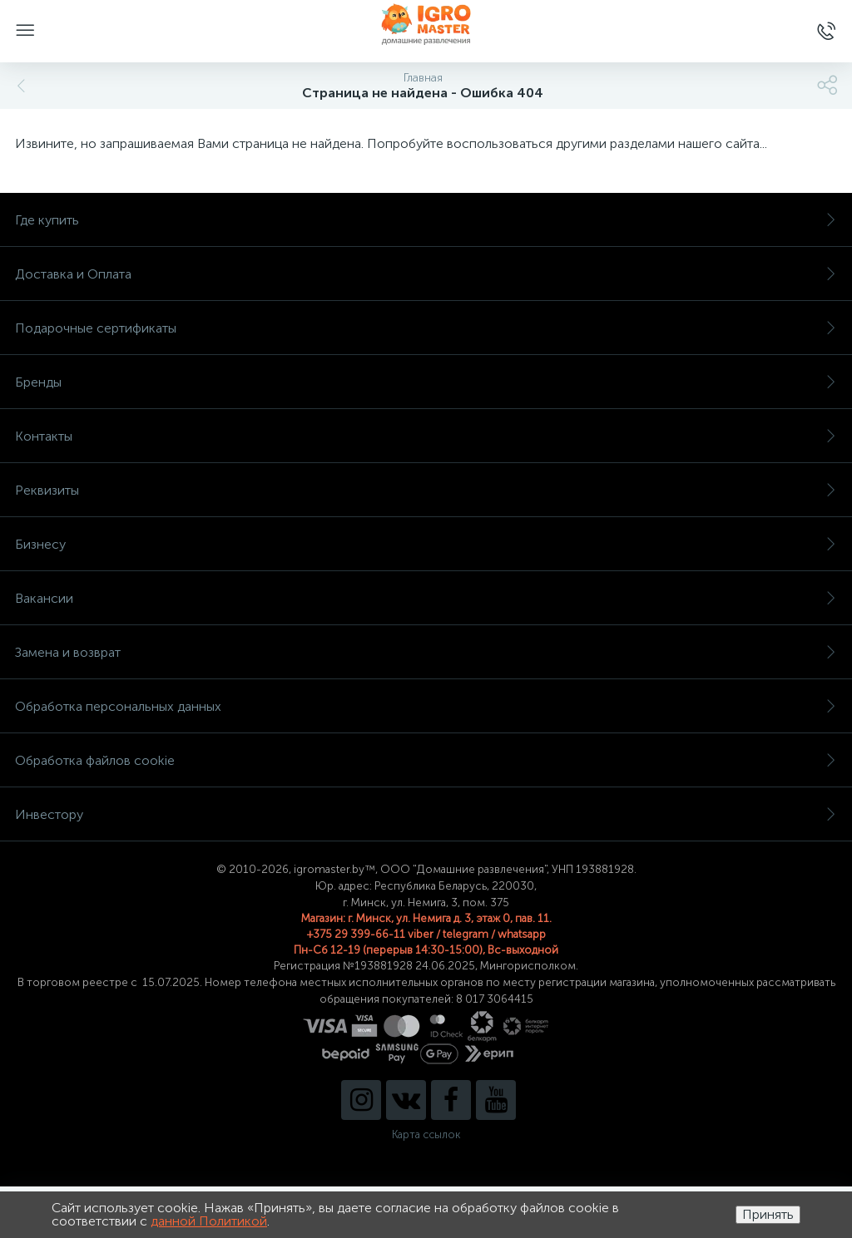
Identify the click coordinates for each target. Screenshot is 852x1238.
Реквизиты (426, 490)
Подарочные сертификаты (426, 328)
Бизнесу (426, 544)
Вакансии (426, 598)
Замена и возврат (426, 652)
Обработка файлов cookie (426, 760)
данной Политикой (209, 1221)
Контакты (426, 436)
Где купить (426, 220)
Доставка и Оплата (426, 274)
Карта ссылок (426, 1134)
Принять (768, 1214)
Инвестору (426, 814)
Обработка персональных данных (426, 706)
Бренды (426, 382)
